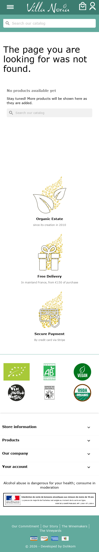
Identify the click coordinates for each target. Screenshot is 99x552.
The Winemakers (74, 526)
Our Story (50, 526)
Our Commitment (25, 526)
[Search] (49, 23)
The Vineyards (50, 530)
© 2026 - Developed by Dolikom (50, 546)
